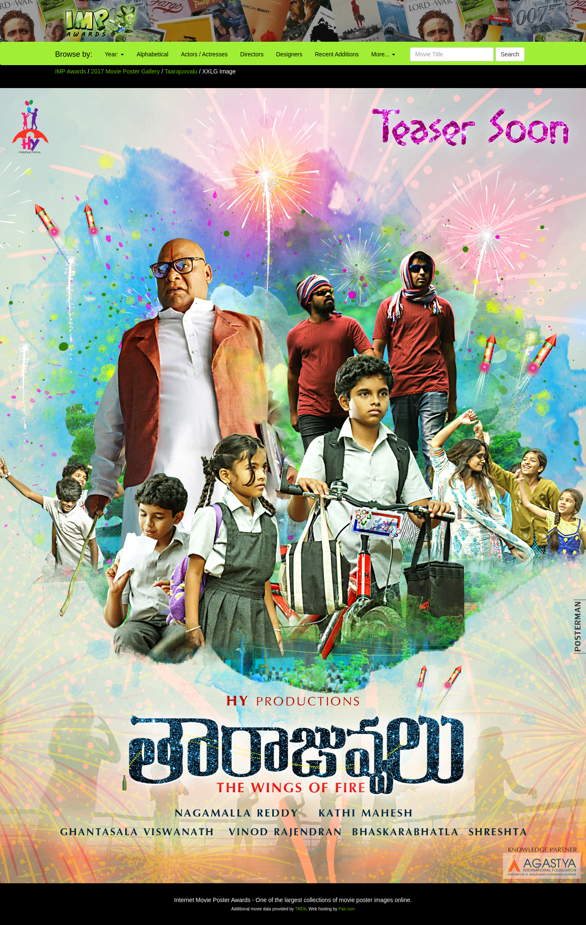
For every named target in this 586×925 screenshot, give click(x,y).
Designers (289, 54)
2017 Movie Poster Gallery (125, 71)
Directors (251, 54)
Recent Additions (337, 54)
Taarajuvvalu (181, 71)
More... (383, 54)
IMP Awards (70, 71)
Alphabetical (152, 54)
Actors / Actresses (204, 54)
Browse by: (73, 54)
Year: (114, 54)
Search (510, 54)
